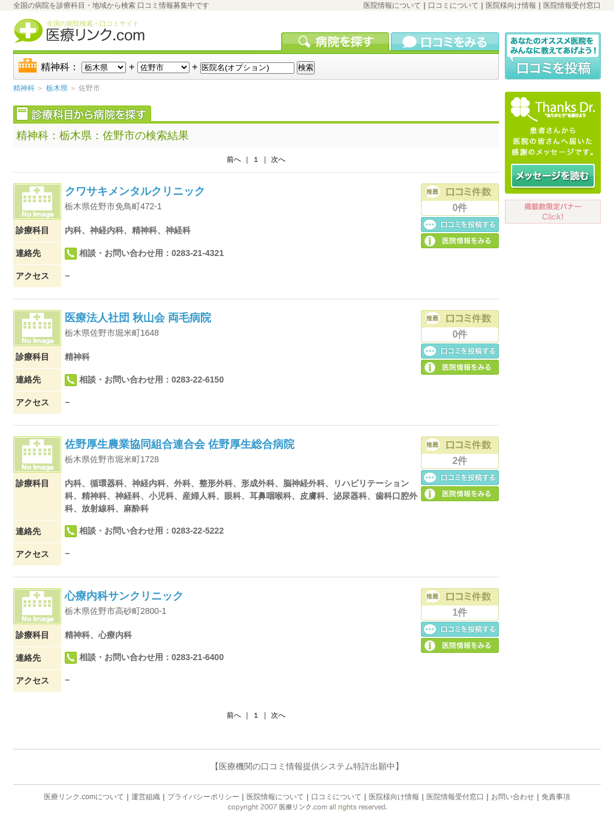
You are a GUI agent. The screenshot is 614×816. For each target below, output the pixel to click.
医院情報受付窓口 (572, 5)
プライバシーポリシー (203, 797)
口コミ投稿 (460, 224)
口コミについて (453, 5)
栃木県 (57, 88)
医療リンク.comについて (84, 797)
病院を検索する (336, 41)
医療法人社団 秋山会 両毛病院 (138, 318)
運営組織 (145, 797)
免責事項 (555, 797)
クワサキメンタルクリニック (135, 191)
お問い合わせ (512, 797)
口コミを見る (445, 41)
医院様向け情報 (511, 5)
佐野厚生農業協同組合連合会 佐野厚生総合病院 (179, 444)
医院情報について (392, 5)
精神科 (24, 88)
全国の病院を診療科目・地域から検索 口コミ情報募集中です (111, 5)
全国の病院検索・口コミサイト (93, 23)
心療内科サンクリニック (124, 596)
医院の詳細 (460, 240)
